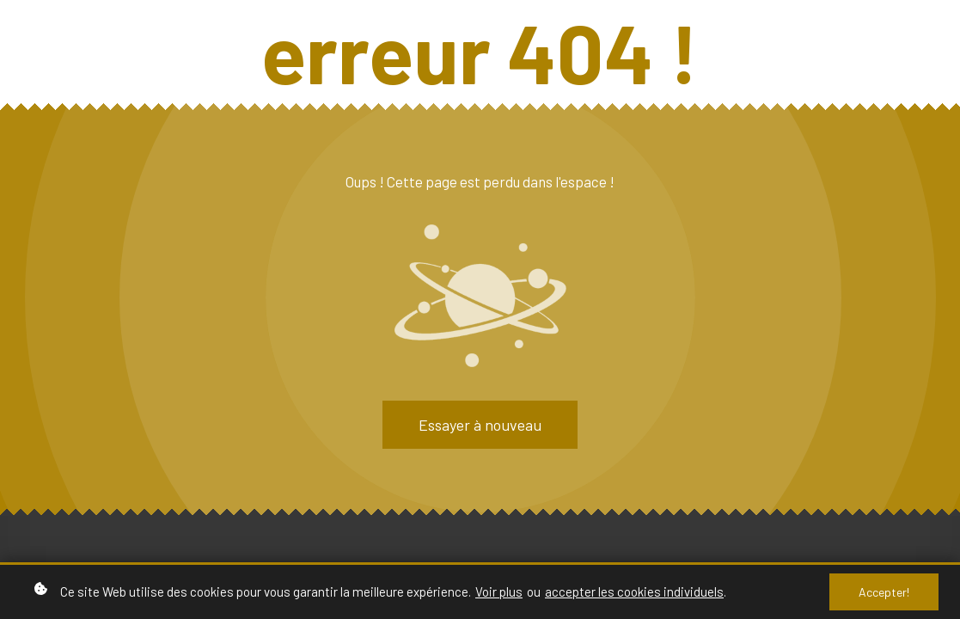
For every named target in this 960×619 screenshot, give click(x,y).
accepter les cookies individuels (634, 591)
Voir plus (499, 591)
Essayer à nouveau (480, 424)
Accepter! (884, 592)
